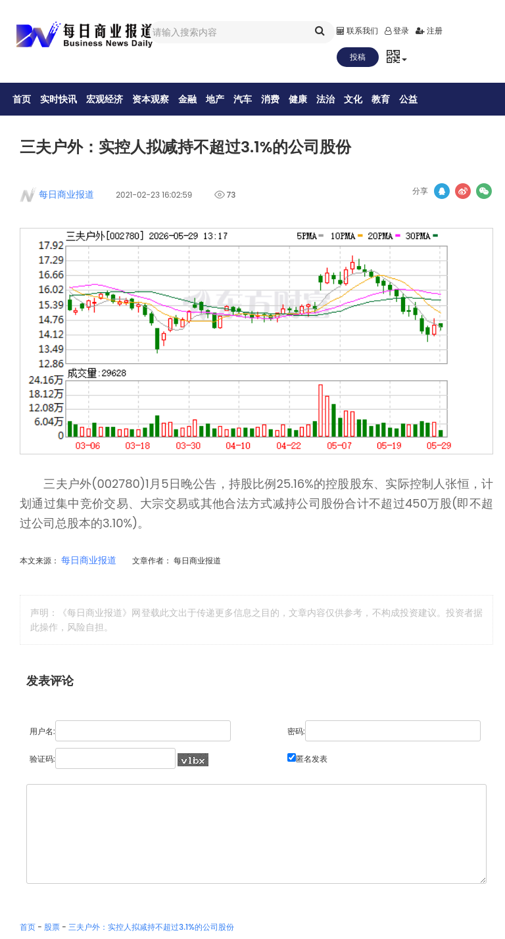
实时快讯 (66, 99)
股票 (52, 930)
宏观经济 (112, 99)
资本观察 (158, 99)
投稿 (358, 56)
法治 (333, 99)
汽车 (250, 99)
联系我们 (357, 30)
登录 (397, 30)
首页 (29, 99)
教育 (388, 99)
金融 (195, 99)
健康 (306, 99)
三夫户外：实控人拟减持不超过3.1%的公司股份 (151, 930)
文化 (361, 99)
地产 (223, 99)
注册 (429, 30)
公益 (416, 99)
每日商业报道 (62, 198)
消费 (278, 99)
